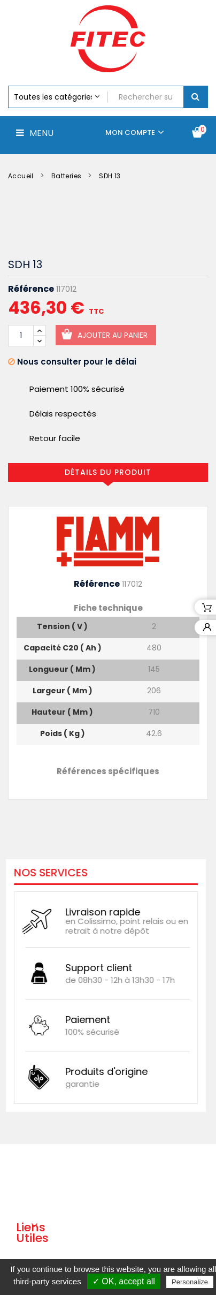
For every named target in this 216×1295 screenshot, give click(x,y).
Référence (31, 289)
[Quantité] (21, 335)
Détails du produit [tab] (108, 472)
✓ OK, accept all (123, 1281)
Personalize (190, 1282)
